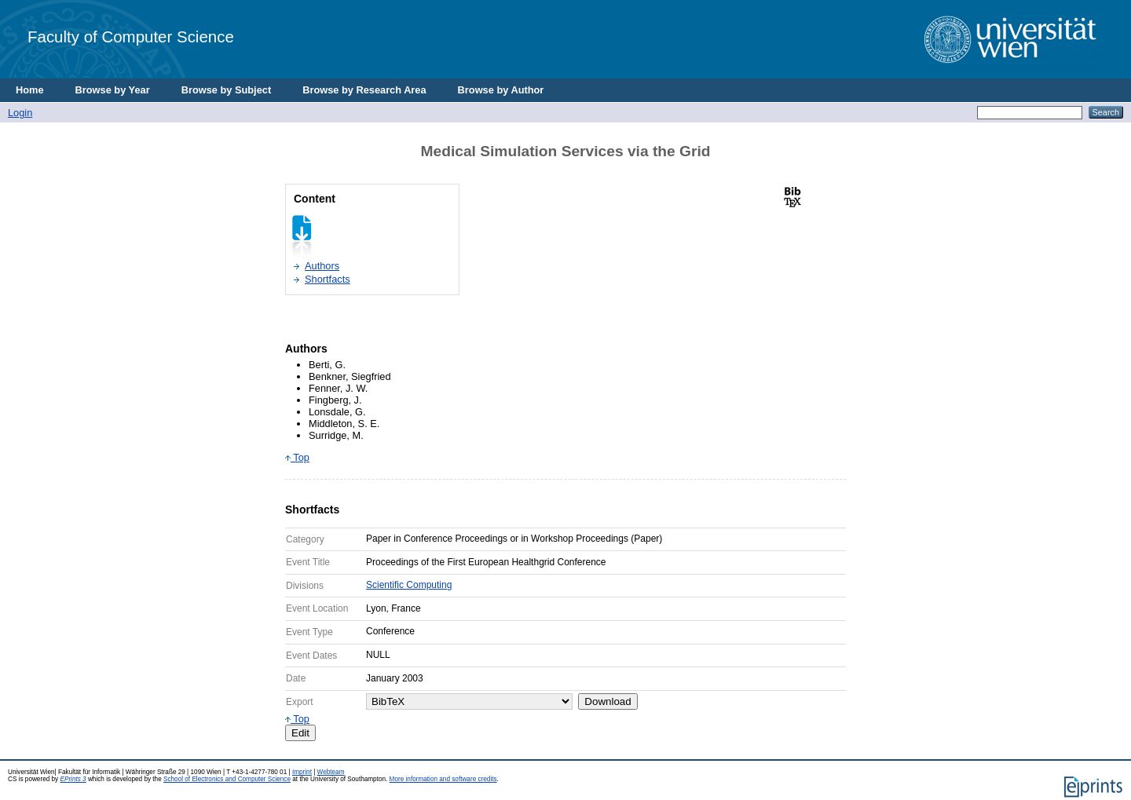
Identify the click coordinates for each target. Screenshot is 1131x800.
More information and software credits (443, 779)
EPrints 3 (73, 779)
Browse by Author (501, 90)
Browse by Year (112, 90)
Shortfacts (327, 279)
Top (297, 457)
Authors (322, 266)
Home (30, 90)
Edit (300, 733)
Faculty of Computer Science (130, 36)
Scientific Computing (409, 584)
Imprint (302, 772)
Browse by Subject (226, 90)
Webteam (331, 772)
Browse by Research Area (364, 90)
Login (20, 113)
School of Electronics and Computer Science (227, 779)
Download (607, 701)
